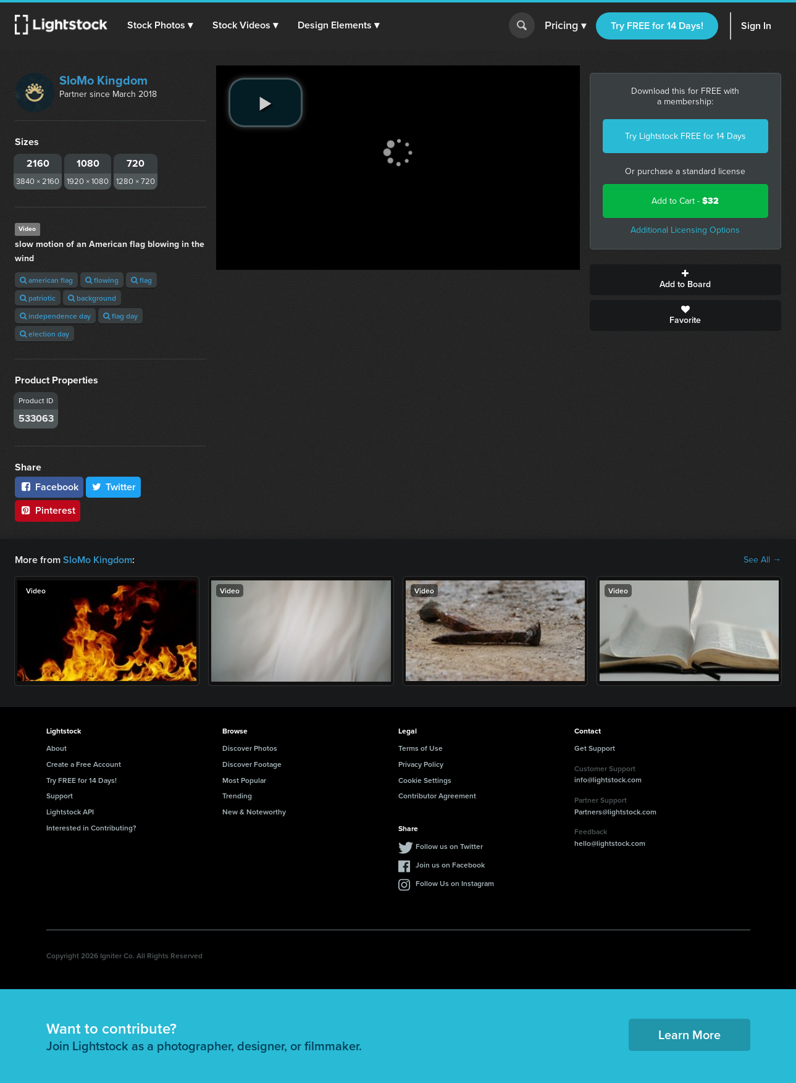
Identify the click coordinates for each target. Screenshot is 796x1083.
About (56, 748)
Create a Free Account (83, 764)
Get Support (594, 748)
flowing (102, 280)
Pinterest (47, 510)
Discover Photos (249, 748)
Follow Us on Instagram (455, 883)
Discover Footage (252, 764)
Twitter (113, 487)
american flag (46, 280)
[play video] (265, 102)
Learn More (689, 1034)
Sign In (756, 26)
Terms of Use (420, 748)
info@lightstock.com (608, 779)
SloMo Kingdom (103, 80)
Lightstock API (70, 811)
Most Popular (244, 780)
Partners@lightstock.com (615, 811)
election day (44, 333)
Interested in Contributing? (91, 827)
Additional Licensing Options (685, 230)
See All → (762, 560)
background (92, 298)
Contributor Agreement (437, 795)
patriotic (38, 298)
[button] (160, 25)
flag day (120, 316)
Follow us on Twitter (449, 846)
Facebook (49, 487)
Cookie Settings (424, 780)
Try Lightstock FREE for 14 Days (685, 136)
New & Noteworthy (254, 811)
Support (59, 795)
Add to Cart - (685, 200)
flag (141, 280)
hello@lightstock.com (609, 843)
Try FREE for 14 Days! (657, 26)
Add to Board (685, 279)
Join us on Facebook (450, 864)
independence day (55, 316)
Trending (237, 795)
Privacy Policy (420, 764)
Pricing (565, 26)
